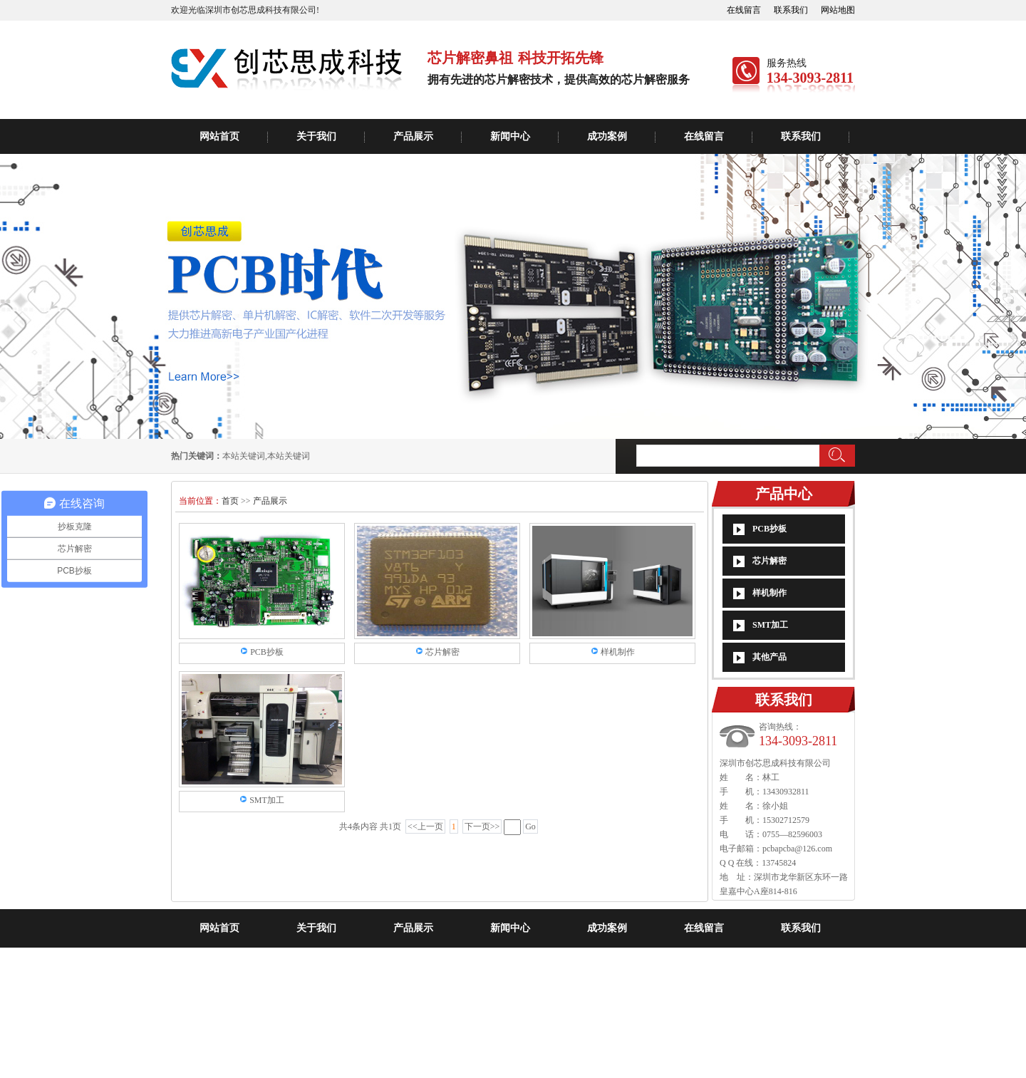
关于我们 (316, 136)
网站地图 (838, 10)
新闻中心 (510, 136)
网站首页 (219, 136)
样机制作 (769, 593)
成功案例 (607, 136)
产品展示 (413, 136)
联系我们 (791, 10)
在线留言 (744, 10)
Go (530, 826)
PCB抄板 (769, 529)
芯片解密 (769, 561)
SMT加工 (770, 625)
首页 (231, 501)
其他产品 (769, 657)
